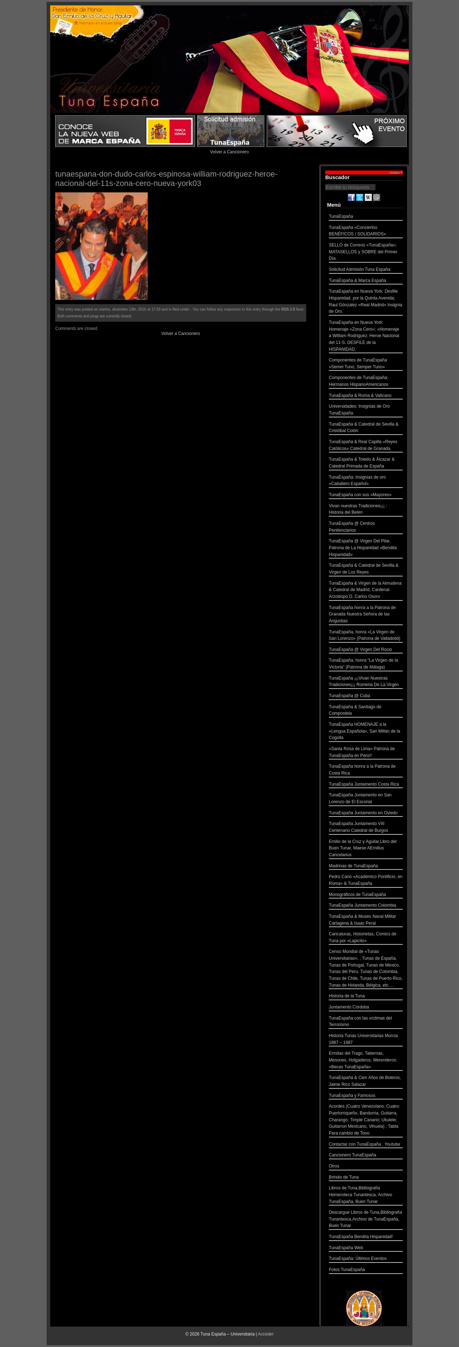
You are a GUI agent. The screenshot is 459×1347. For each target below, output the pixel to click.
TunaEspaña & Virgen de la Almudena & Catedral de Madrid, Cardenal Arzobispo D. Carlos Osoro (366, 591)
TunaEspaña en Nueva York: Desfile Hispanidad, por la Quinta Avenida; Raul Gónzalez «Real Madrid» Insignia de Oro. (366, 302)
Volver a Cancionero (229, 151)
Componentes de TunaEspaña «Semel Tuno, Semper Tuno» (366, 364)
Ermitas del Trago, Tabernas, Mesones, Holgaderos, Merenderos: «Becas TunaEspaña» (366, 1061)
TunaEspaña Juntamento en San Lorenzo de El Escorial (366, 799)
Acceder (266, 1334)
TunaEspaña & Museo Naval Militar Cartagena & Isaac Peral (366, 920)
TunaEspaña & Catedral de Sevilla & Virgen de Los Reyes (366, 569)
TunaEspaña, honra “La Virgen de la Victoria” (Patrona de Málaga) (366, 664)
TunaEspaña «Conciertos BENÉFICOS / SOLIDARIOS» (366, 231)
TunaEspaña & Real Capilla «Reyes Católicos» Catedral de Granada (366, 445)
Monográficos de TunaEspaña (366, 895)
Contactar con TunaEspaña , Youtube (366, 1145)
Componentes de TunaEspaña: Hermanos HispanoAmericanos (366, 381)
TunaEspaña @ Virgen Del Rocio (366, 650)
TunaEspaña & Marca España (366, 281)
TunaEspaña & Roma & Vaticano (366, 396)
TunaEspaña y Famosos (366, 1096)
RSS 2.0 (288, 309)
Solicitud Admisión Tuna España (366, 270)
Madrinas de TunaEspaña (366, 866)
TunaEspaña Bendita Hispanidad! (366, 1237)
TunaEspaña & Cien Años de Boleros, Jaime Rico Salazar (366, 1081)
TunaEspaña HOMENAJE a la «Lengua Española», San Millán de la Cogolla (366, 732)
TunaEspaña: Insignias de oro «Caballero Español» (366, 481)
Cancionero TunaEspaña (366, 1155)
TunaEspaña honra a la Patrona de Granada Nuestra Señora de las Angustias (366, 615)
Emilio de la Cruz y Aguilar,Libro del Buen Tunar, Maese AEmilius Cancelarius (366, 849)
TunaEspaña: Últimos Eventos (366, 1259)
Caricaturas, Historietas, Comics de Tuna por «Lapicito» (366, 938)
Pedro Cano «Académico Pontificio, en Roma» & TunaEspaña (366, 880)
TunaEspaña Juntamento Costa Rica (366, 785)
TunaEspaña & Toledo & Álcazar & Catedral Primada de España (366, 463)
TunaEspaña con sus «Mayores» (366, 495)
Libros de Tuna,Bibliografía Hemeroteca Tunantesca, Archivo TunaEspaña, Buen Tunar (366, 1195)
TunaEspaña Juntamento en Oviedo (366, 813)
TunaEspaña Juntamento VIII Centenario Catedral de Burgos (366, 827)
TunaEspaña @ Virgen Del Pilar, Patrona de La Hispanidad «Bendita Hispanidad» (366, 548)
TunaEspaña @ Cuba (366, 696)
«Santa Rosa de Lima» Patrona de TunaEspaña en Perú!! (366, 752)
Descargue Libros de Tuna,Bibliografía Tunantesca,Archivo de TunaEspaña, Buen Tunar (366, 1220)
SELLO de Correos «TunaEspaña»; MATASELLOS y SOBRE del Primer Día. (366, 253)
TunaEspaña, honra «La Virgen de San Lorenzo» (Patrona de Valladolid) (366, 636)
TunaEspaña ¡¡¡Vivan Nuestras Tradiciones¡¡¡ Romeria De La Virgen (366, 682)
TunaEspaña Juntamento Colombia (366, 906)
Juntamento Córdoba (366, 1008)
